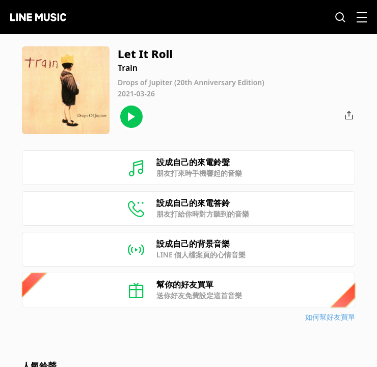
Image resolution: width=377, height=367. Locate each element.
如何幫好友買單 (330, 317)
